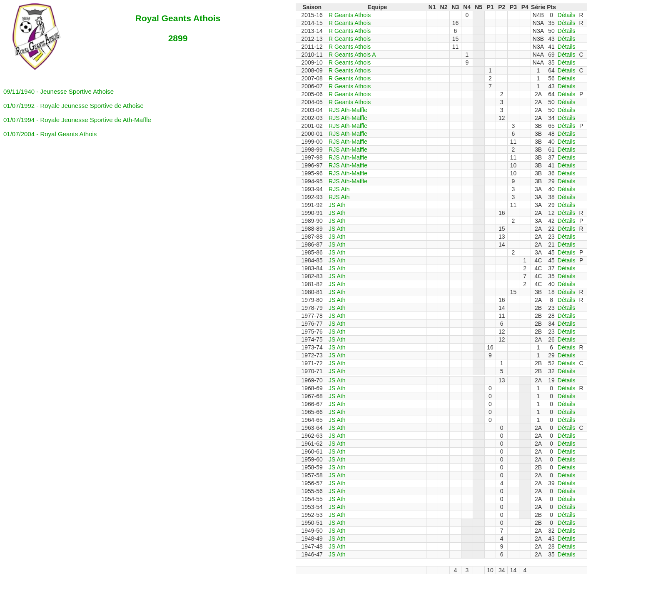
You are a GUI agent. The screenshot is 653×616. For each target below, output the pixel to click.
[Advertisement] (205, 592)
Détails (567, 15)
